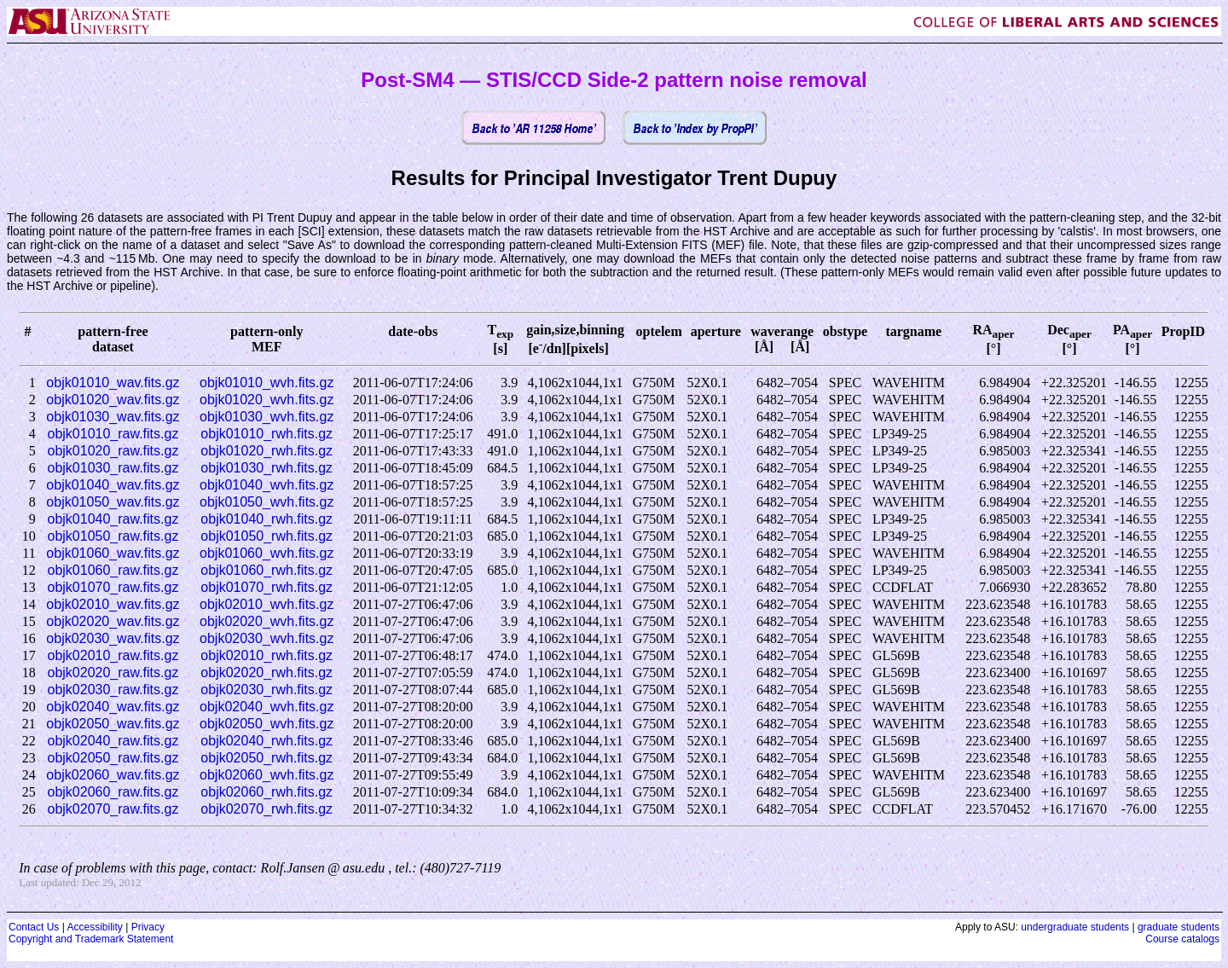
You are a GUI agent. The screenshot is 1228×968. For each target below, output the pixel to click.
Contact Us (34, 927)
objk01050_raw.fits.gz (113, 536)
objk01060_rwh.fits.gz (266, 570)
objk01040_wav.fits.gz (112, 485)
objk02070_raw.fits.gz (113, 809)
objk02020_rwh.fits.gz (266, 672)
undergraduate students (1075, 927)
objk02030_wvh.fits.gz (266, 638)
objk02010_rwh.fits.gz (266, 655)
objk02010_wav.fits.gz (112, 604)
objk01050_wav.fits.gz (112, 502)
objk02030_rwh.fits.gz (266, 689)
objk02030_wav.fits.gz (112, 638)
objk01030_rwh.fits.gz (266, 468)
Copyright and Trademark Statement (91, 939)
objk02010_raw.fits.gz (113, 655)
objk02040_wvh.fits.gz (266, 706)
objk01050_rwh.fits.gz (266, 536)
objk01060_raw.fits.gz (113, 570)
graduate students (1178, 927)
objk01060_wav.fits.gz (112, 553)
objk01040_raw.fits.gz (113, 519)
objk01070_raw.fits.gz (113, 587)
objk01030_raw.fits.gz (113, 468)
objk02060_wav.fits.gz (112, 775)
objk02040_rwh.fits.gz (266, 740)
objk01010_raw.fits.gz (113, 433)
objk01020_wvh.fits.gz (266, 399)
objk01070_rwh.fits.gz (266, 587)
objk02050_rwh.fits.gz (266, 758)
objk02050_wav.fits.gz (112, 723)
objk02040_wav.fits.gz (112, 706)
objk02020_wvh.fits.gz (266, 621)
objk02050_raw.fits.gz (113, 758)
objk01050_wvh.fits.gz (266, 502)
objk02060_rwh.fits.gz (266, 792)
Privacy (148, 927)
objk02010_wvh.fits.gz (266, 604)
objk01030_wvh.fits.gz (266, 416)
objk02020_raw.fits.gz (113, 672)
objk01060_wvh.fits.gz (266, 553)
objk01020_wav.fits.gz (112, 399)
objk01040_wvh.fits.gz (266, 485)
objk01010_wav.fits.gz (112, 382)
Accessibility (94, 927)
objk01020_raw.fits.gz (113, 450)
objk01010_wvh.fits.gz (266, 382)
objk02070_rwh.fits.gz (266, 809)
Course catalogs (1182, 939)
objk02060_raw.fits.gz (113, 792)
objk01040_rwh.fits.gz (266, 519)
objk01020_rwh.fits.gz (266, 450)
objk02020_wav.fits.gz (112, 621)
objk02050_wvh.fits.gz (266, 723)
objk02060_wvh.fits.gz (266, 775)
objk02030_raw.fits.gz (113, 689)
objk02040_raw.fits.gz (113, 740)
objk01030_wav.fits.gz (112, 416)
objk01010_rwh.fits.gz (266, 433)
